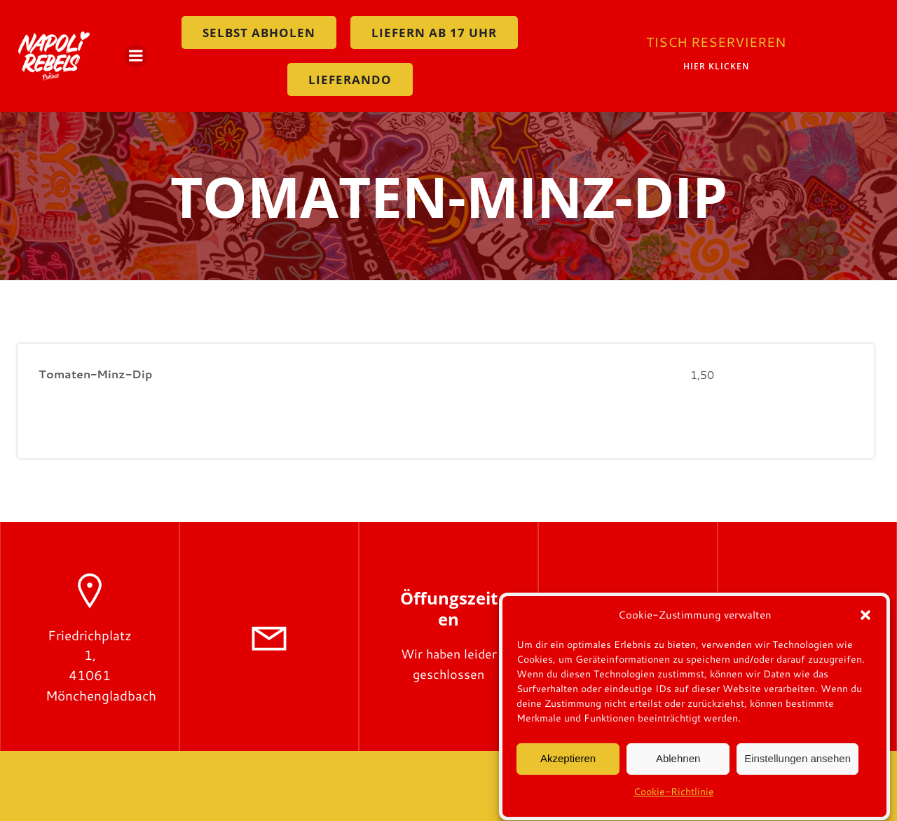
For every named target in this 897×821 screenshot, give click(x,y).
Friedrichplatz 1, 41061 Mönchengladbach (101, 665)
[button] (865, 621)
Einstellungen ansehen (797, 765)
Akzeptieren (568, 765)
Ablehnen (678, 765)
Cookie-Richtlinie (674, 797)
